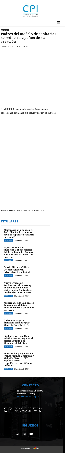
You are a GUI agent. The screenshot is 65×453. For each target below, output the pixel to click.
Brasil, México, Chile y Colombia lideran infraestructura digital (17, 270)
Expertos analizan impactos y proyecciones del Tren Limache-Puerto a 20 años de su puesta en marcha (18, 252)
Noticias (5, 30)
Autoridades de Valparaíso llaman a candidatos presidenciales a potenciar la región (19, 307)
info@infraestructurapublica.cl (30, 396)
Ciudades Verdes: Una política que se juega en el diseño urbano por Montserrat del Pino (18, 340)
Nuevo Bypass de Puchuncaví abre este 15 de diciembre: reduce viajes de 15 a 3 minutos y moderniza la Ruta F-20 (18, 288)
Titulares (8, 240)
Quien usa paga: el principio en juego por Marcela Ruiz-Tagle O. (17, 323)
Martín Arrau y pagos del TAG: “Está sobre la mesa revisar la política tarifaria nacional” (19, 234)
